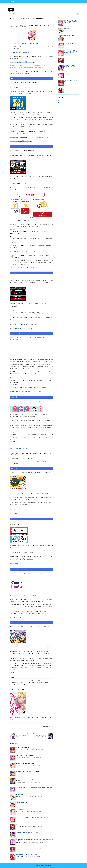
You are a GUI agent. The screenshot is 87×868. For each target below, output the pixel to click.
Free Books (51, 726)
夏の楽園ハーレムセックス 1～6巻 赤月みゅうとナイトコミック (29, 763)
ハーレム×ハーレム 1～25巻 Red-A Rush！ (25, 755)
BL (58, 100)
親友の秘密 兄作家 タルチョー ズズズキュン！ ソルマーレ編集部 (26, 854)
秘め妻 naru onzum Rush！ (20, 824)
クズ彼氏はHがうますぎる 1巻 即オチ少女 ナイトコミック (28, 771)
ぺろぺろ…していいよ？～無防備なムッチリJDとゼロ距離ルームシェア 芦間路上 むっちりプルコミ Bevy (33, 817)
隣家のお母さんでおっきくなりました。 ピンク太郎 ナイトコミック (27, 832)
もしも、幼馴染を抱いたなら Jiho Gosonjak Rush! (24, 809)
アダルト (59, 104)
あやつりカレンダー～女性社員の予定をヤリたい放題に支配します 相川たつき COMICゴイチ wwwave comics (34, 787)
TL (58, 102)
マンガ (59, 106)
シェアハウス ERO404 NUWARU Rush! (24, 747)
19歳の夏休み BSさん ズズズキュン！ (22, 802)
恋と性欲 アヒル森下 (19, 794)
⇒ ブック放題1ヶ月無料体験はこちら (20, 448)
